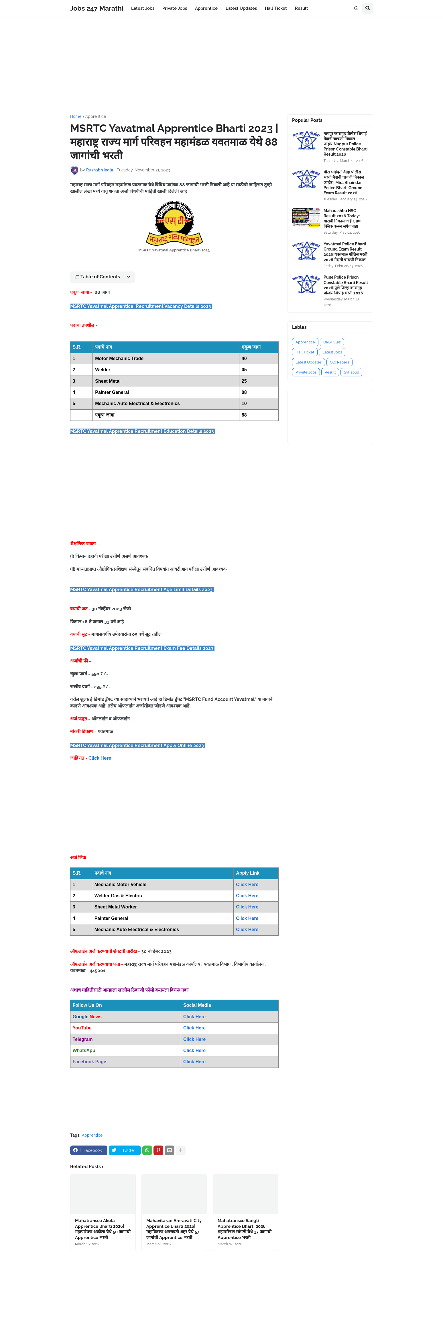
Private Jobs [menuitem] (174, 8)
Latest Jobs (332, 352)
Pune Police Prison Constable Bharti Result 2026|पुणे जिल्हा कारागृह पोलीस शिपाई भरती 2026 (346, 285)
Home (75, 116)
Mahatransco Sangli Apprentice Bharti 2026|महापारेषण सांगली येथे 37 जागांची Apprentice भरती (244, 1229)
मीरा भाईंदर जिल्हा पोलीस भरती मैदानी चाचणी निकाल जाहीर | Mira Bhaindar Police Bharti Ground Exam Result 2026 (344, 182)
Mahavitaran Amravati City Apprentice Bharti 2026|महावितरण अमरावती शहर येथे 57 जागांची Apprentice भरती (174, 1229)
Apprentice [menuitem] (206, 8)
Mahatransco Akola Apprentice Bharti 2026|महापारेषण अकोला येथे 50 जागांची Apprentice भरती (103, 1229)
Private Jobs (306, 372)
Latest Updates (309, 362)
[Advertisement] (221, 66)
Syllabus (351, 372)
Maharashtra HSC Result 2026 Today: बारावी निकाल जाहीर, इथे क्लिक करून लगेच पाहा (342, 218)
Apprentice (95, 116)
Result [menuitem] (301, 8)
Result (330, 372)
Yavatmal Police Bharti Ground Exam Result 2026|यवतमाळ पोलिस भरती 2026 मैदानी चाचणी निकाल (345, 252)
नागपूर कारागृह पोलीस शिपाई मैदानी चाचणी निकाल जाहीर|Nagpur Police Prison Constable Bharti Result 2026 (346, 144)
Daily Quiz (331, 342)
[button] (356, 8)
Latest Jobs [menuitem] (142, 8)
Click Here (99, 758)
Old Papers (339, 362)
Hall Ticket (305, 352)
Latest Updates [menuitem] (241, 8)
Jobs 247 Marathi (96, 8)
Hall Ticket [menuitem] (276, 8)
